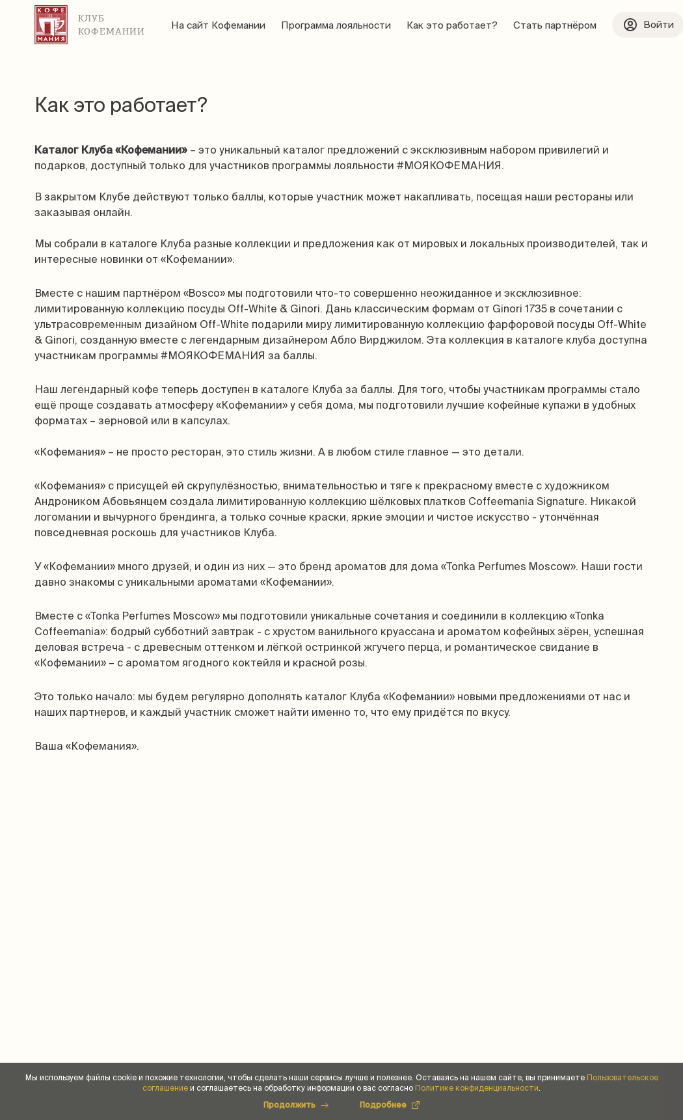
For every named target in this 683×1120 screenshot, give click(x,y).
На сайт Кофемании (218, 25)
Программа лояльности (336, 25)
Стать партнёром (554, 25)
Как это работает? (452, 25)
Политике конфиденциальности (477, 1088)
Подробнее (390, 1104)
